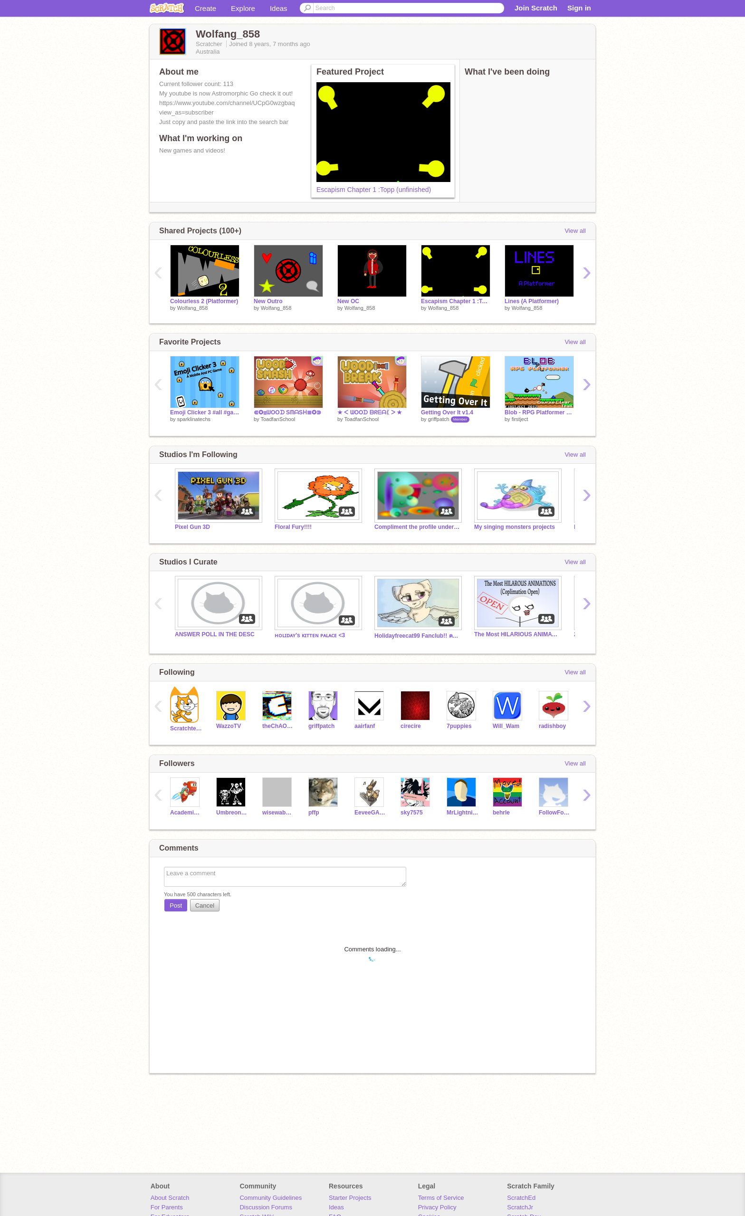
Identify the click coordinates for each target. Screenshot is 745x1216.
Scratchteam (186, 728)
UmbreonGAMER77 (232, 812)
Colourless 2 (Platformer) (204, 301)
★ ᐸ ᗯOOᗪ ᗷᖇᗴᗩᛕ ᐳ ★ (369, 412)
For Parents (167, 1207)
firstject (520, 419)
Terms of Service (441, 1197)
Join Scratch (536, 8)
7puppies (459, 726)
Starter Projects (350, 1197)
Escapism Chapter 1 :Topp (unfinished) (373, 189)
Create (205, 8)
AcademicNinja (186, 812)
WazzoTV (228, 726)
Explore (243, 8)
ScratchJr (520, 1207)
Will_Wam (506, 726)
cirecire (411, 726)
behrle (501, 812)
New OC (348, 301)
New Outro (268, 301)
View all (575, 230)
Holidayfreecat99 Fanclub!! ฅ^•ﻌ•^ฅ (417, 635)
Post (176, 905)
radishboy (552, 726)
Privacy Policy (437, 1207)
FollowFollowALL (555, 812)
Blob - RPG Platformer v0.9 (539, 412)
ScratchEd (521, 1197)
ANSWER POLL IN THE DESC (215, 634)
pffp (313, 812)
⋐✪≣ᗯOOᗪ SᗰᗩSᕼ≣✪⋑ (287, 412)
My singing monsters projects (514, 527)
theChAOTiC (278, 726)
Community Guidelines (270, 1197)
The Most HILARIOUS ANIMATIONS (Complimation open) (517, 634)
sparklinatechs (193, 419)
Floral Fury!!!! (293, 527)
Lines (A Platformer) (532, 301)
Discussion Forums (265, 1207)
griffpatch (438, 419)
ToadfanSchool (277, 419)
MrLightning (462, 812)
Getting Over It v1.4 (447, 412)
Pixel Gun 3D (192, 527)
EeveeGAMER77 (370, 812)
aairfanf (364, 726)
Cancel (204, 905)
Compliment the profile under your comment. (417, 527)
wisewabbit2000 (278, 812)
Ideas (278, 8)
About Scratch (170, 1197)
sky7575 (412, 812)
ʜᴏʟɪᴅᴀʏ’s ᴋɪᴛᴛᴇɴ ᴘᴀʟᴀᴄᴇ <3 (310, 635)
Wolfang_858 (192, 308)
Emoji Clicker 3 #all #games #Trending (204, 412)
